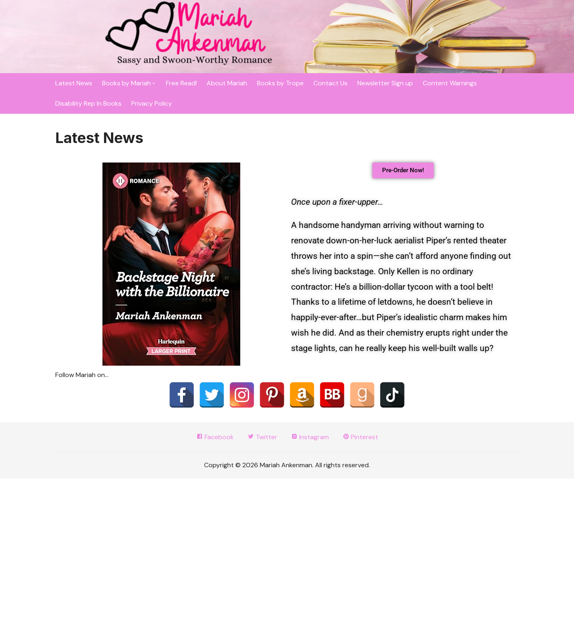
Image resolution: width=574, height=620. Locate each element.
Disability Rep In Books (88, 103)
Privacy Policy (151, 103)
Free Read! (181, 83)
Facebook (215, 437)
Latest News (73, 83)
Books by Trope (280, 83)
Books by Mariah (126, 83)
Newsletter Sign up (385, 83)
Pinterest (360, 437)
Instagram (310, 437)
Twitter (262, 437)
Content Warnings (450, 83)
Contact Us (330, 83)
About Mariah (227, 83)
